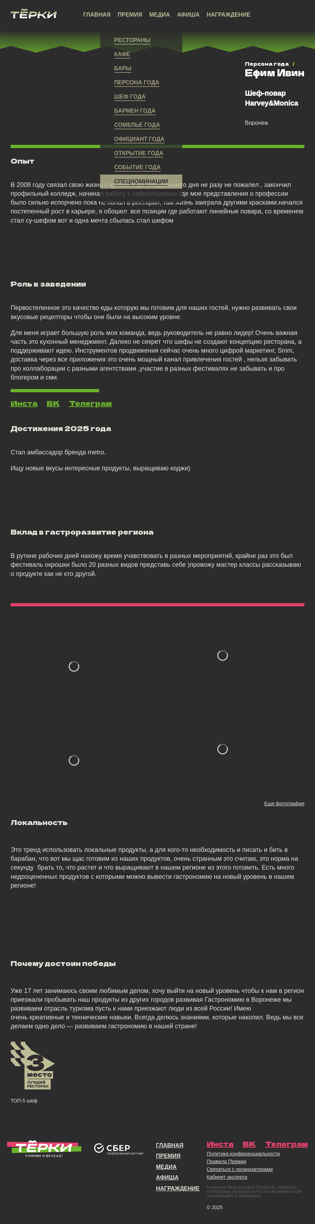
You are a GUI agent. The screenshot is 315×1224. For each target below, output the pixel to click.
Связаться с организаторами (240, 1169)
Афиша (188, 15)
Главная (97, 15)
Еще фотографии (284, 803)
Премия (130, 15)
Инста (24, 403)
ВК (53, 403)
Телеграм (90, 403)
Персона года (267, 63)
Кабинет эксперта (227, 1177)
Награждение (228, 15)
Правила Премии (226, 1161)
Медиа (159, 15)
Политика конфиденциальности (243, 1154)
